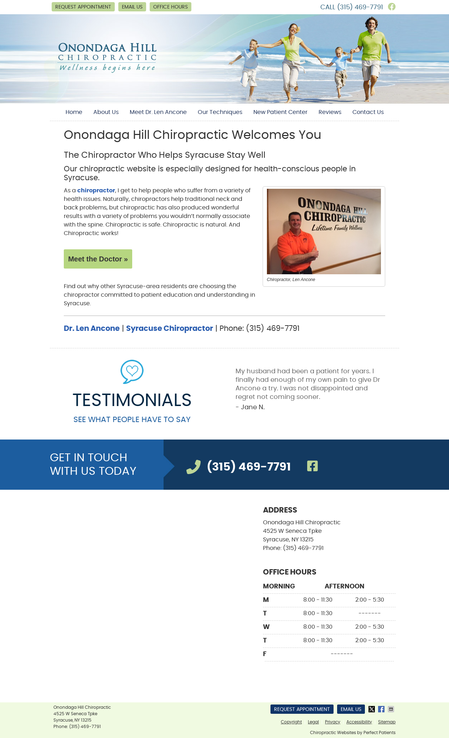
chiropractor (96, 190)
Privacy (332, 722)
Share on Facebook (382, 709)
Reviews (330, 112)
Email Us (132, 7)
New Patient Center (280, 112)
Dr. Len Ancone (92, 328)
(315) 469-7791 (360, 7)
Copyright (291, 722)
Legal (313, 722)
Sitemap (387, 722)
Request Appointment (83, 7)
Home (74, 112)
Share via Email (392, 709)
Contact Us (368, 112)
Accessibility (359, 722)
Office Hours (170, 7)
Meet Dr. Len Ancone (158, 112)
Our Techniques (220, 112)
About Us (106, 112)
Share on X (372, 709)
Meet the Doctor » (98, 259)
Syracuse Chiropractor (169, 328)
